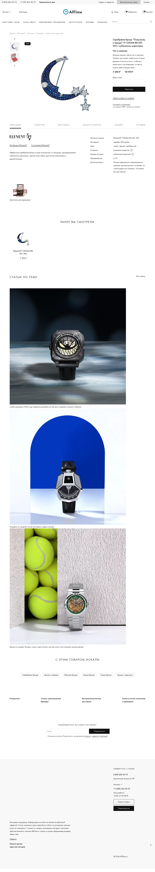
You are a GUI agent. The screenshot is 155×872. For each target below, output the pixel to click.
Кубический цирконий (54, 33)
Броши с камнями (51, 675)
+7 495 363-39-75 (28, 2)
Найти (151, 21)
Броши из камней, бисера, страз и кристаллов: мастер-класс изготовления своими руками (47, 647)
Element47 (21, 33)
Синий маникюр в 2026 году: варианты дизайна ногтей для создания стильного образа (45, 407)
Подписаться (99, 731)
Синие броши (106, 675)
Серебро (40, 33)
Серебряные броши (30, 675)
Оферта (13, 839)
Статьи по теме (23, 277)
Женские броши (70, 675)
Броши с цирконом (125, 675)
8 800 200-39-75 (9, 2)
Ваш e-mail (117, 77)
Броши (12, 33)
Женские (30, 33)
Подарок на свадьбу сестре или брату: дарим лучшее (32, 526)
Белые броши (88, 675)
